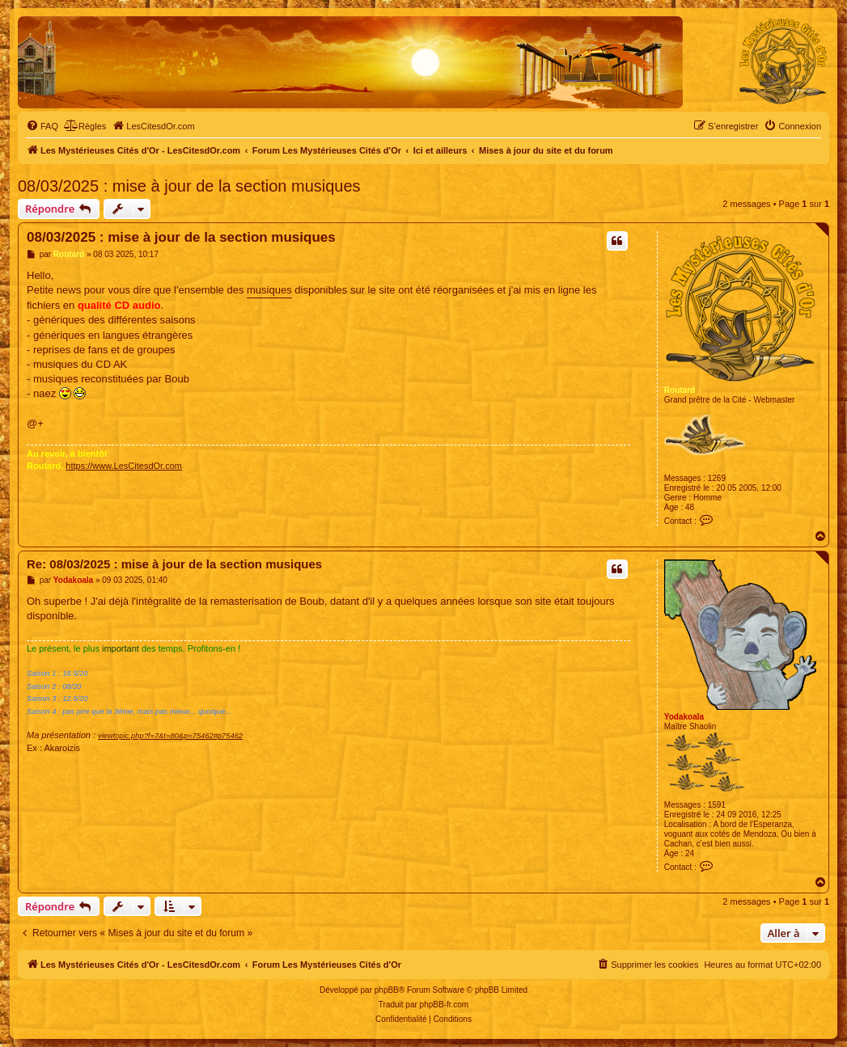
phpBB (387, 990)
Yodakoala (684, 716)
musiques (269, 290)
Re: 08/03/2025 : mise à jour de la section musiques (174, 564)
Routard (679, 390)
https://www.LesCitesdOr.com (124, 466)
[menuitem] (42, 126)
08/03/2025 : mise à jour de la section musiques (189, 186)
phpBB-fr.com (444, 1004)
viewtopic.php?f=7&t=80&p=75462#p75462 (170, 736)
